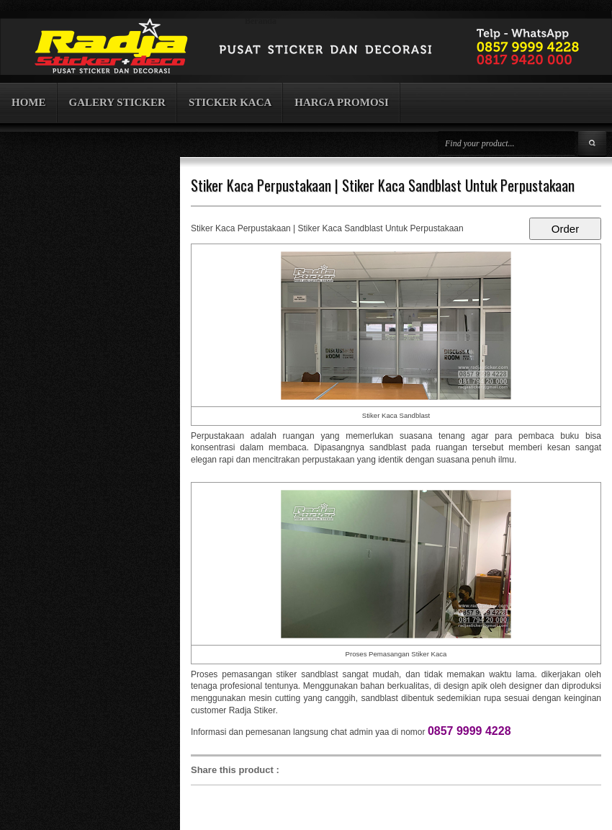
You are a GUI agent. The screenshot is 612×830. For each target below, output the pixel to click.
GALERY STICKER (117, 102)
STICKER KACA (230, 102)
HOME (29, 102)
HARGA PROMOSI (341, 102)
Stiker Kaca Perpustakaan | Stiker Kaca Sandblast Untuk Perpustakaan (383, 185)
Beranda (260, 21)
